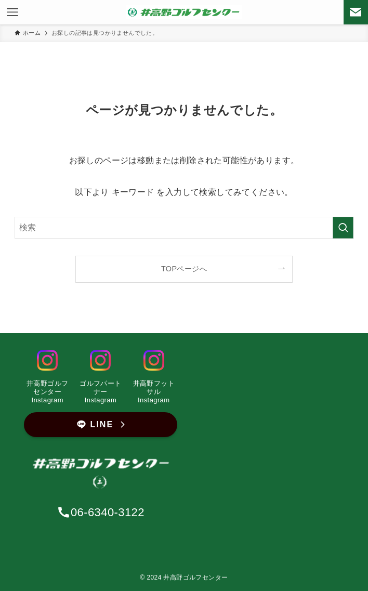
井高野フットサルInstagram (154, 391)
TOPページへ (184, 269)
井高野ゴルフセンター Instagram (47, 391)
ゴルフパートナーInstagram (100, 391)
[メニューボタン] (12, 12)
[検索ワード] (184, 228)
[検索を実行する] (343, 228)
